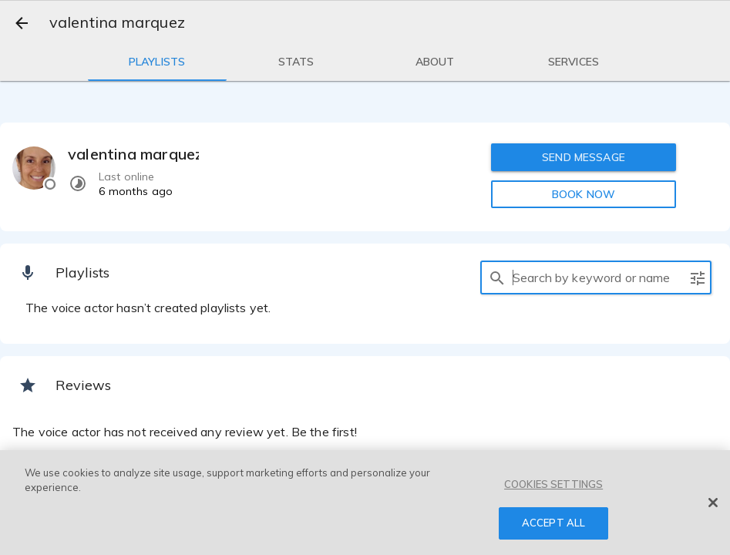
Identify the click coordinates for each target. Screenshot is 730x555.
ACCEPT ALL (553, 522)
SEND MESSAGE (583, 157)
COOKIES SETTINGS (553, 484)
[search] (497, 277)
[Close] (713, 503)
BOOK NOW (583, 194)
